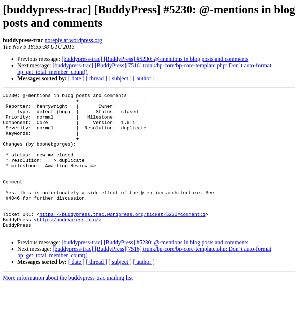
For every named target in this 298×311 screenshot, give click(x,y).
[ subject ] (120, 78)
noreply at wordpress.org (73, 40)
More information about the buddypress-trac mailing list (68, 305)
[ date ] (76, 78)
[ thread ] (96, 78)
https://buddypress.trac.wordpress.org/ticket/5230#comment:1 (122, 239)
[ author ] (144, 78)
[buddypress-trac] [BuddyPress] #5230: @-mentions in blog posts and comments (155, 59)
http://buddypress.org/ (68, 245)
